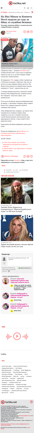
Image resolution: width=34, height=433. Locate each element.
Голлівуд (16, 370)
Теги (3, 361)
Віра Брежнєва (6, 370)
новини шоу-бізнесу (12, 172)
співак (12, 388)
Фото (26, 374)
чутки (12, 392)
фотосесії (5, 392)
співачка (19, 388)
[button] (28, 8)
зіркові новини (21, 380)
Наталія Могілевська (20, 372)
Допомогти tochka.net (16, 12)
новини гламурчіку (8, 384)
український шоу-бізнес (19, 390)
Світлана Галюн (11, 31)
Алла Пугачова (6, 366)
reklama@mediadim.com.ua (25, 415)
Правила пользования (5, 424)
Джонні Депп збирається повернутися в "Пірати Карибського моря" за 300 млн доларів (16, 209)
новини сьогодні (21, 384)
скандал (8, 170)
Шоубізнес (5, 39)
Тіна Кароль (18, 374)
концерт (4, 382)
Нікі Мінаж (24, 170)
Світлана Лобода (7, 374)
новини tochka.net (15, 382)
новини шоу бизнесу (8, 386)
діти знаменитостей (8, 380)
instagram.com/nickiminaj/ (8, 65)
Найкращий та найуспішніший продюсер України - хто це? (20, 295)
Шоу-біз (15, 376)
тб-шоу (26, 388)
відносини (20, 378)
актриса (29, 376)
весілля (12, 378)
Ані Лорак (19, 368)
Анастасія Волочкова (20, 366)
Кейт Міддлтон (26, 370)
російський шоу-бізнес (24, 386)
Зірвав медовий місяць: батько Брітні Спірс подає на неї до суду (17, 245)
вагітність (5, 378)
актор (22, 376)
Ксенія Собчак (6, 372)
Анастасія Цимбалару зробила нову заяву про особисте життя (20, 280)
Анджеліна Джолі (7, 368)
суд (16, 170)
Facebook (17, 160)
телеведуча (5, 390)
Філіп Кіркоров (6, 376)
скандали (5, 388)
